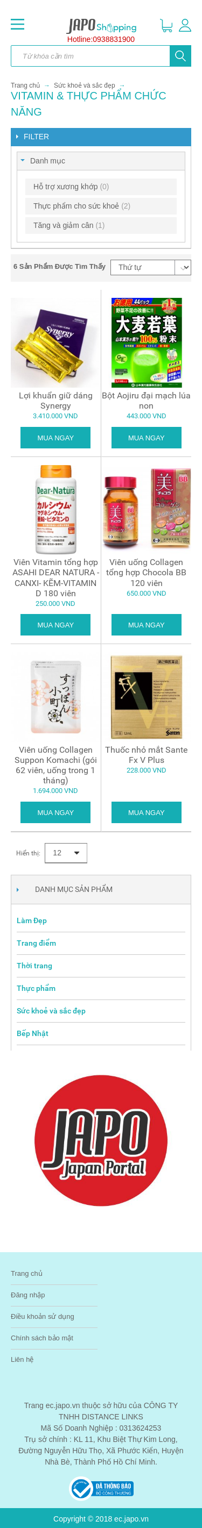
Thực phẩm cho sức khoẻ (81, 206)
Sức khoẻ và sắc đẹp (84, 85)
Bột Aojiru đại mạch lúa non (146, 400)
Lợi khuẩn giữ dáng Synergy (56, 400)
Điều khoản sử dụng (42, 1316)
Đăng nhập (28, 1295)
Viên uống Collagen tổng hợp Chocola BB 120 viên (146, 572)
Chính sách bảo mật (42, 1338)
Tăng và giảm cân (69, 225)
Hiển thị (27, 853)
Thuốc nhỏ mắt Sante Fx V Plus (146, 755)
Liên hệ (22, 1359)
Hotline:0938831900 (101, 39)
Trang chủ (25, 85)
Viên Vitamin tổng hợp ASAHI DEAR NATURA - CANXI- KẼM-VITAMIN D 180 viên (55, 577)
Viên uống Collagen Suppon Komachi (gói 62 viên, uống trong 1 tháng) (56, 765)
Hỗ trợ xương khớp (71, 186)
